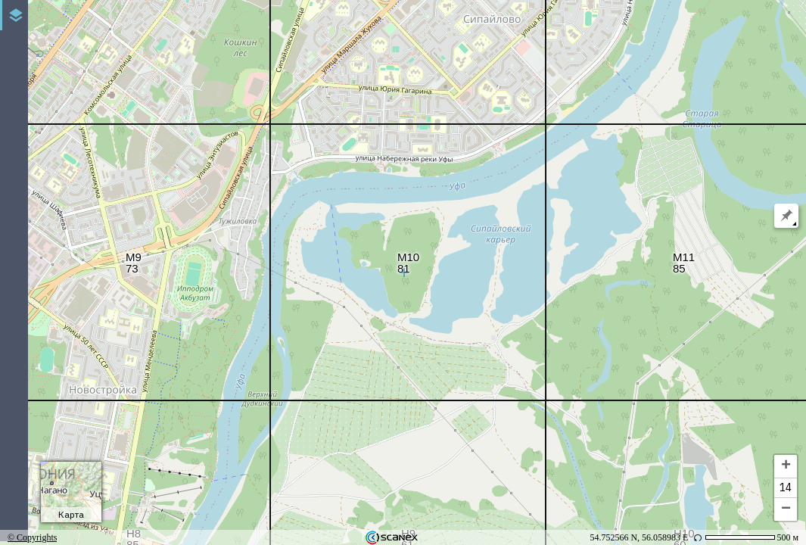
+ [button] (786, 466)
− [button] (786, 509)
